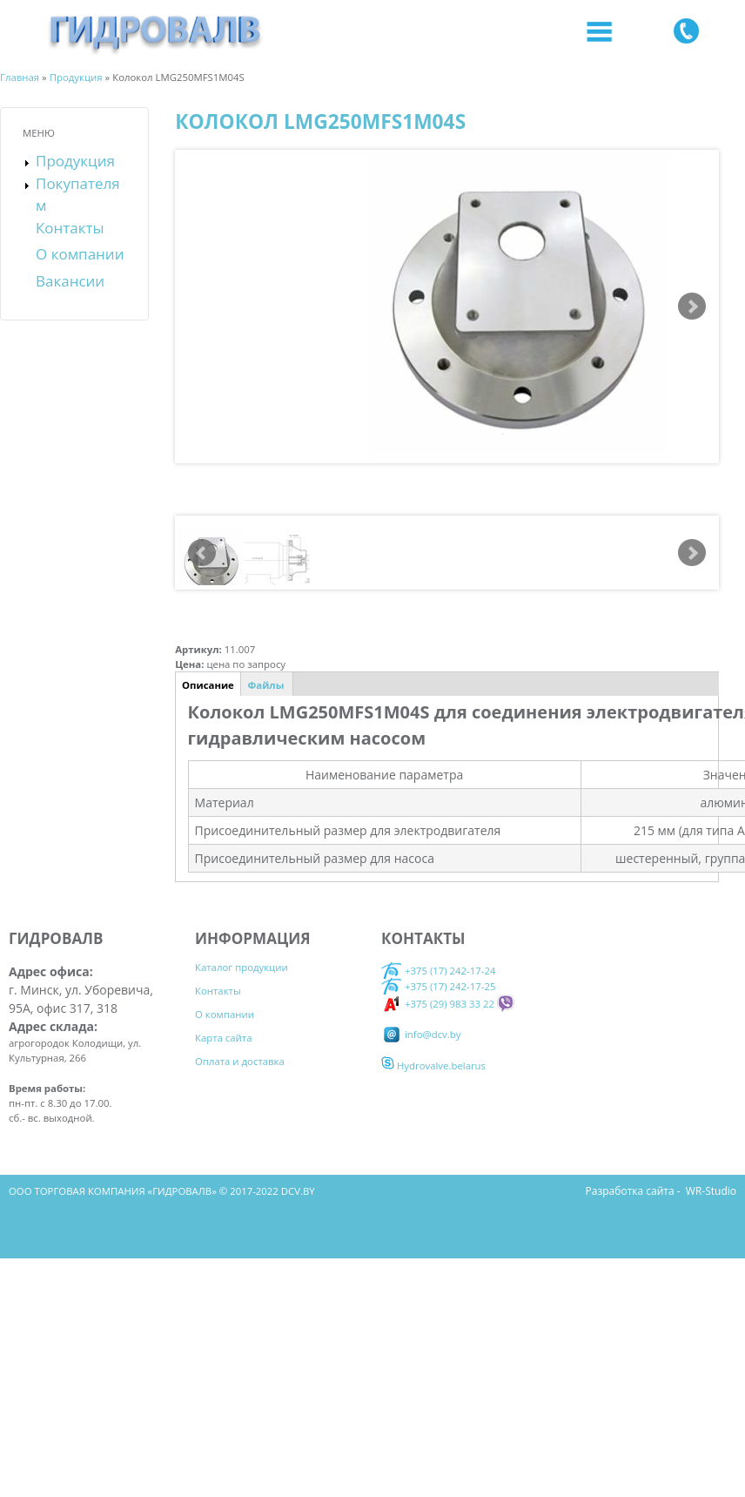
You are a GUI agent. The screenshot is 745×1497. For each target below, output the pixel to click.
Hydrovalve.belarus (433, 1065)
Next (692, 306)
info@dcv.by (420, 1033)
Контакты (70, 228)
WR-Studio (711, 1190)
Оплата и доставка (240, 1061)
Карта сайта (223, 1037)
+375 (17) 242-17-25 (450, 986)
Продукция (75, 161)
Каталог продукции (241, 967)
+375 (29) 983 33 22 (437, 1002)
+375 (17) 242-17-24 (438, 970)
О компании (80, 254)
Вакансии (70, 281)
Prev (202, 552)
